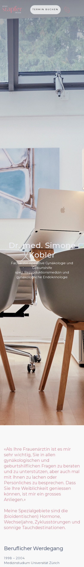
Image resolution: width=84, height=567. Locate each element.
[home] (20, 9)
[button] (77, 9)
